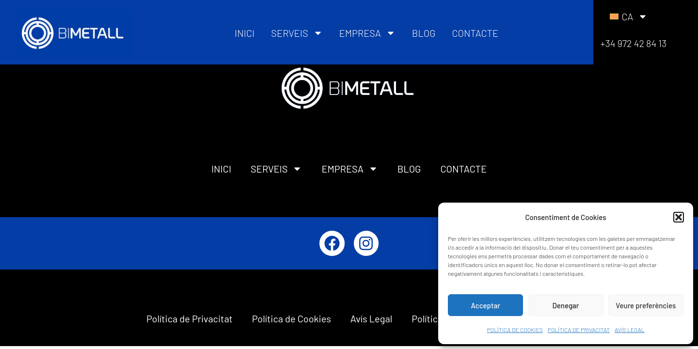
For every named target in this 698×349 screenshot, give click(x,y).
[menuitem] (628, 16)
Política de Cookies (291, 318)
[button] (678, 217)
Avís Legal (371, 318)
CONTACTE (475, 33)
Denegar (566, 305)
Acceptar (485, 305)
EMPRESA (367, 33)
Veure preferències (646, 305)
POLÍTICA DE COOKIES (515, 329)
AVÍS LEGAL (629, 329)
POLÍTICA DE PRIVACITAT (579, 329)
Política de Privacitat (189, 318)
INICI (244, 33)
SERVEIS (296, 33)
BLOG (424, 33)
